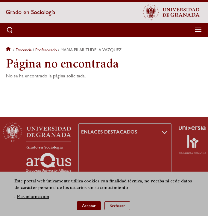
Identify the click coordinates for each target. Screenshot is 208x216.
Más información (33, 197)
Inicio (9, 50)
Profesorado (46, 49)
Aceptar (89, 205)
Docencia (24, 49)
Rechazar (117, 205)
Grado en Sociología (30, 12)
